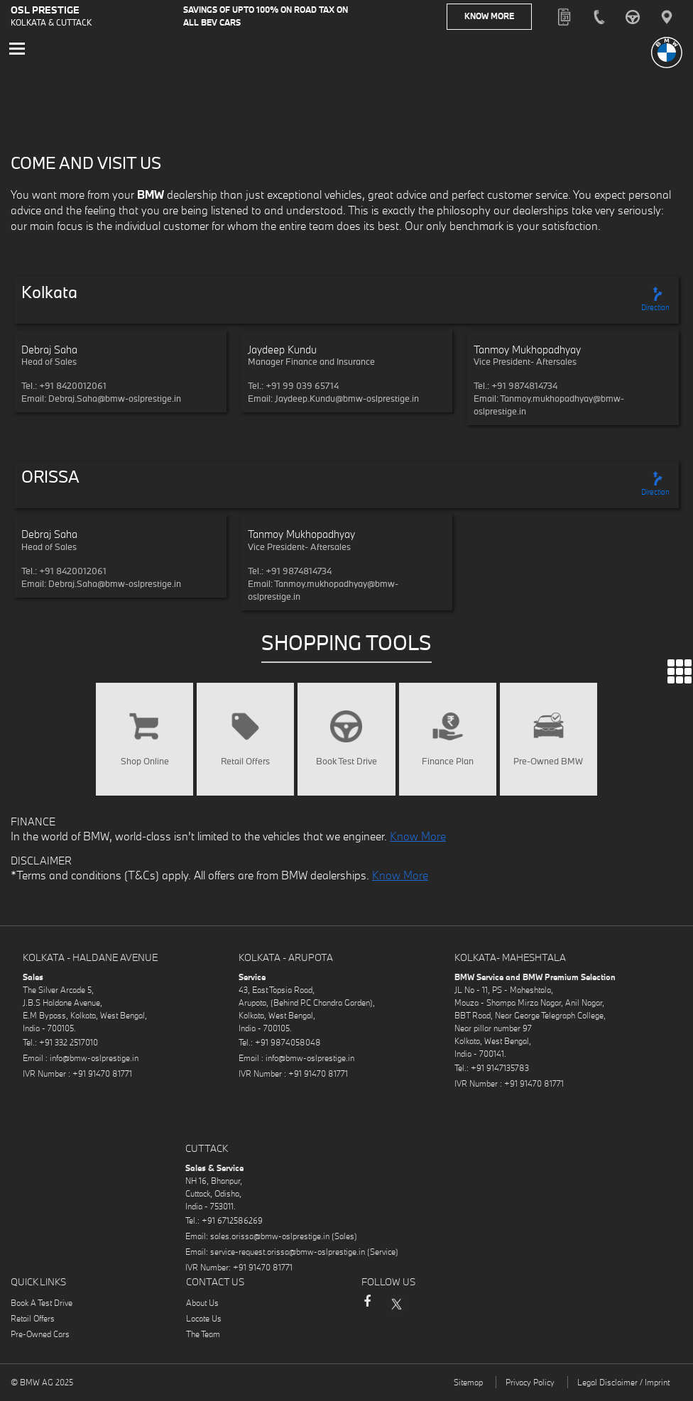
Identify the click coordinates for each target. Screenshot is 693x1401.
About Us (202, 1306)
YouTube (452, 1306)
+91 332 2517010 (68, 1045)
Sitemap (468, 1385)
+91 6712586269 (232, 1224)
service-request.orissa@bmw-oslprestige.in (287, 1255)
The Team (203, 1337)
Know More (498, 17)
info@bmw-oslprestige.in (94, 1061)
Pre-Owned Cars (40, 1337)
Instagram (424, 1306)
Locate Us (204, 1322)
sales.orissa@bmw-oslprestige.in (269, 1239)
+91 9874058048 (288, 1045)
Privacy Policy (530, 1385)
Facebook (367, 1311)
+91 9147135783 (500, 1071)
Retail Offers (33, 1322)
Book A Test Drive (41, 1306)
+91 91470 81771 (102, 1077)
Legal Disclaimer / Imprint (623, 1385)
